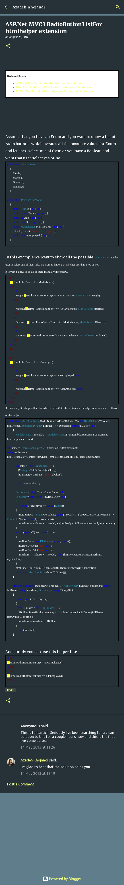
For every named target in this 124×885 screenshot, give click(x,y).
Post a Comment (20, 784)
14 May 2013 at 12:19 (38, 773)
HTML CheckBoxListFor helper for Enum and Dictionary (54, 91)
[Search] (117, 7)
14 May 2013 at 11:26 (38, 747)
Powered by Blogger (62, 879)
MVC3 (10, 690)
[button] (8, 46)
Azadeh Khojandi (28, 7)
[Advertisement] (62, 831)
